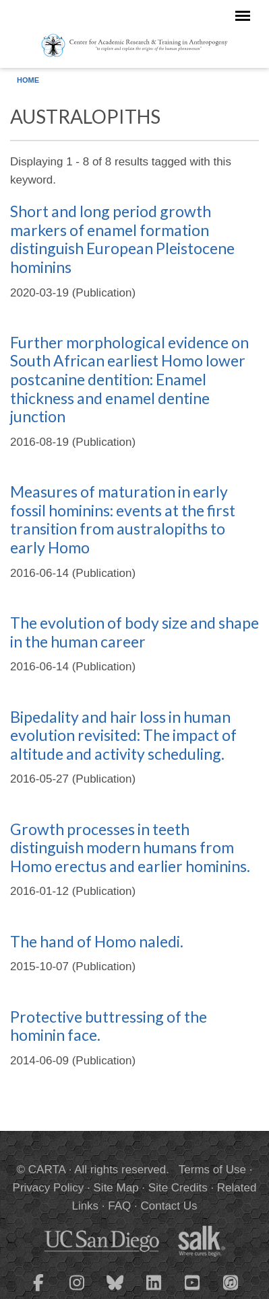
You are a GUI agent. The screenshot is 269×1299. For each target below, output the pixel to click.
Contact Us (168, 1205)
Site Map (116, 1187)
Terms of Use (212, 1169)
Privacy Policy (48, 1187)
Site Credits (178, 1187)
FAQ (119, 1205)
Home (28, 80)
